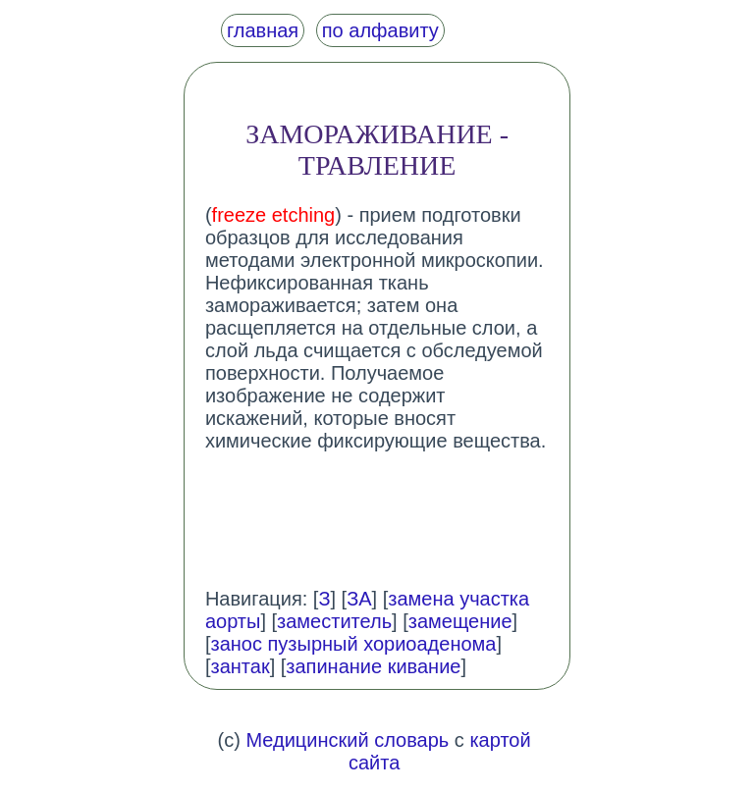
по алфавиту (380, 30)
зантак (239, 666)
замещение (460, 621)
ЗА (359, 598)
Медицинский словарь (347, 740)
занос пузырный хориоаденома (353, 644)
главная (262, 30)
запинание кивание (373, 666)
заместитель (334, 621)
